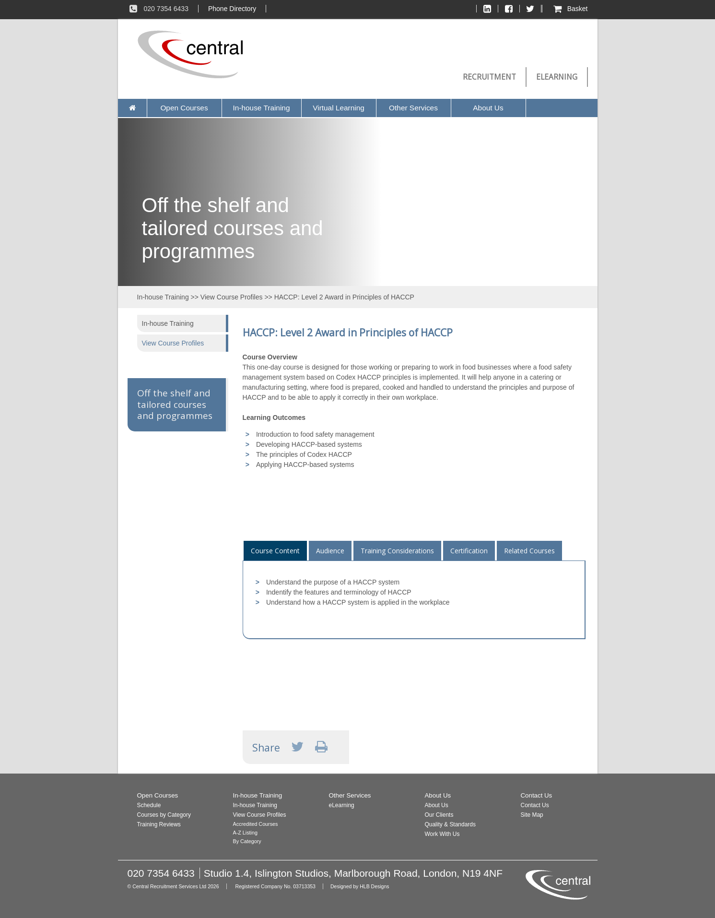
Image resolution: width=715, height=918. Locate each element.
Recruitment (489, 77)
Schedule (149, 805)
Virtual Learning (338, 108)
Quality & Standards (450, 824)
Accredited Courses (255, 824)
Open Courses (184, 108)
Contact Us (536, 795)
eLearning (556, 77)
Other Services (413, 108)
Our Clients (439, 814)
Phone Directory (232, 8)
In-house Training (261, 108)
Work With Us (442, 834)
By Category (247, 841)
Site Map (532, 814)
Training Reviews (159, 824)
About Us (488, 108)
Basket (570, 8)
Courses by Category (164, 814)
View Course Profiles (231, 297)
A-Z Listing (245, 832)
